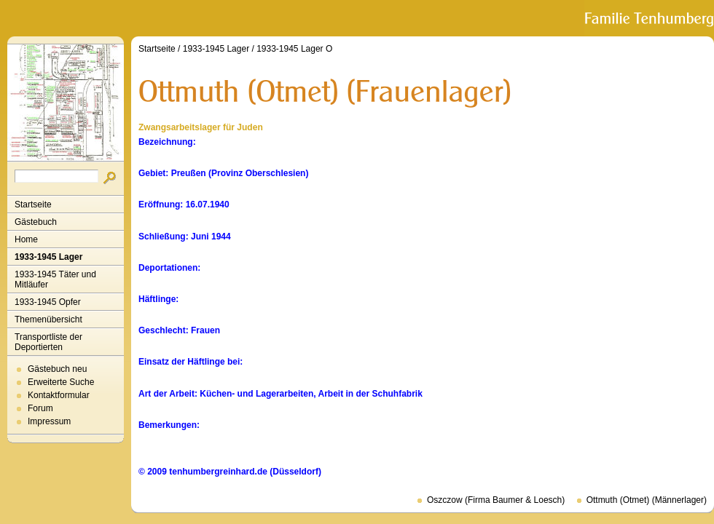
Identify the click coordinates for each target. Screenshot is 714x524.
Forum (40, 408)
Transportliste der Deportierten (48, 342)
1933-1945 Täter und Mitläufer (55, 279)
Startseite (33, 204)
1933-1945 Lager (48, 257)
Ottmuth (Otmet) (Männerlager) (646, 500)
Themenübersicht (48, 319)
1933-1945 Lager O (294, 49)
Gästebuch (36, 222)
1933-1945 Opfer (48, 302)
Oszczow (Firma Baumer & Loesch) (496, 500)
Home (26, 239)
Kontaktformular (59, 395)
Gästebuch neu (57, 369)
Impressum (49, 421)
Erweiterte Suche (61, 382)
